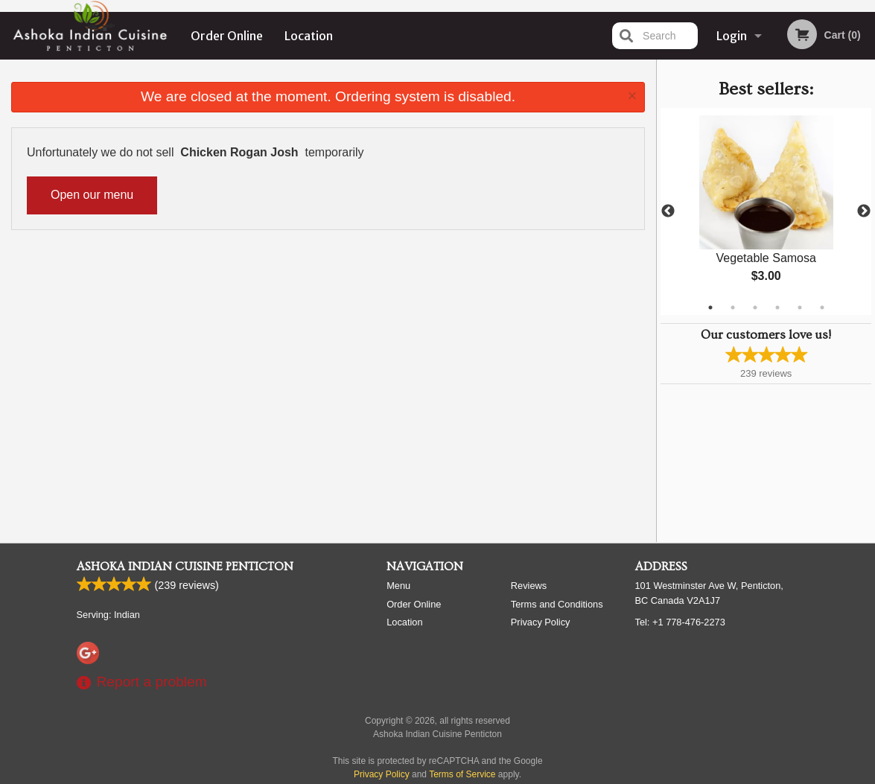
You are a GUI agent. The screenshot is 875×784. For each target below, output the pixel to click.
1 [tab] (710, 307)
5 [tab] (799, 307)
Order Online (227, 35)
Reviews (529, 585)
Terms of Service (462, 774)
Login (731, 35)
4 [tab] (777, 307)
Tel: (680, 622)
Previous (668, 211)
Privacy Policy (540, 622)
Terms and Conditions (557, 604)
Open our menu (92, 194)
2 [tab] (732, 307)
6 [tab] (822, 307)
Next (863, 211)
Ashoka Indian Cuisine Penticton (185, 566)
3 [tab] (755, 307)
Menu (398, 585)
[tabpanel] (766, 211)
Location (308, 35)
